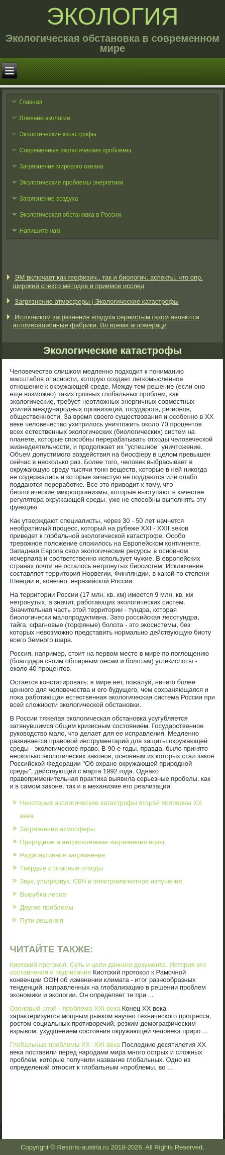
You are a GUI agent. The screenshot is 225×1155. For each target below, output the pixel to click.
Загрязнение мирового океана (61, 166)
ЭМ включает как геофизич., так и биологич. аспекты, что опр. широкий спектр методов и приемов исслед (108, 281)
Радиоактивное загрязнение (62, 855)
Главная (30, 102)
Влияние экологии (44, 118)
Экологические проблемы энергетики (71, 182)
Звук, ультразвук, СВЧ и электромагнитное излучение (101, 881)
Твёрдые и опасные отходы (61, 868)
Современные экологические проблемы (75, 150)
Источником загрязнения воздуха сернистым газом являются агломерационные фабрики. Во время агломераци (106, 321)
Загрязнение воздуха (48, 198)
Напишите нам (39, 230)
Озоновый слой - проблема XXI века (65, 1008)
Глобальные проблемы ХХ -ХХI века (65, 1044)
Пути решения (41, 920)
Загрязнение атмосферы (57, 829)
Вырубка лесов (43, 894)
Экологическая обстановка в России (70, 214)
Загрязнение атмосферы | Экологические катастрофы (97, 301)
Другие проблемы (46, 907)
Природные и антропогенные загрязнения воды (92, 842)
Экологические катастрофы (57, 134)
